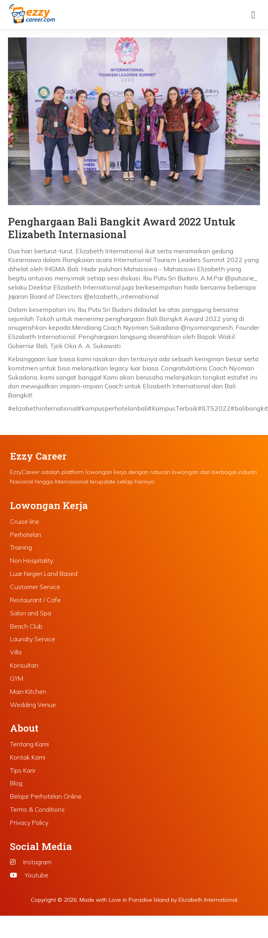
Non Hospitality (31, 560)
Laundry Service (32, 639)
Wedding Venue (33, 705)
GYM (16, 678)
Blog (16, 783)
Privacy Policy (29, 822)
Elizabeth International (208, 899)
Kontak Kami (27, 757)
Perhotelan (25, 535)
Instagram (31, 862)
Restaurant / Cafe (35, 600)
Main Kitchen (28, 691)
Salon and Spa (30, 613)
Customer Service (35, 587)
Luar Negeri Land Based (43, 574)
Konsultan (24, 665)
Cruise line (24, 521)
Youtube (29, 875)
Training (21, 547)
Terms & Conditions (37, 809)
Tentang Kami (29, 744)
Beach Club (26, 626)
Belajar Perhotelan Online (45, 796)
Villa (16, 652)
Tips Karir (23, 770)
